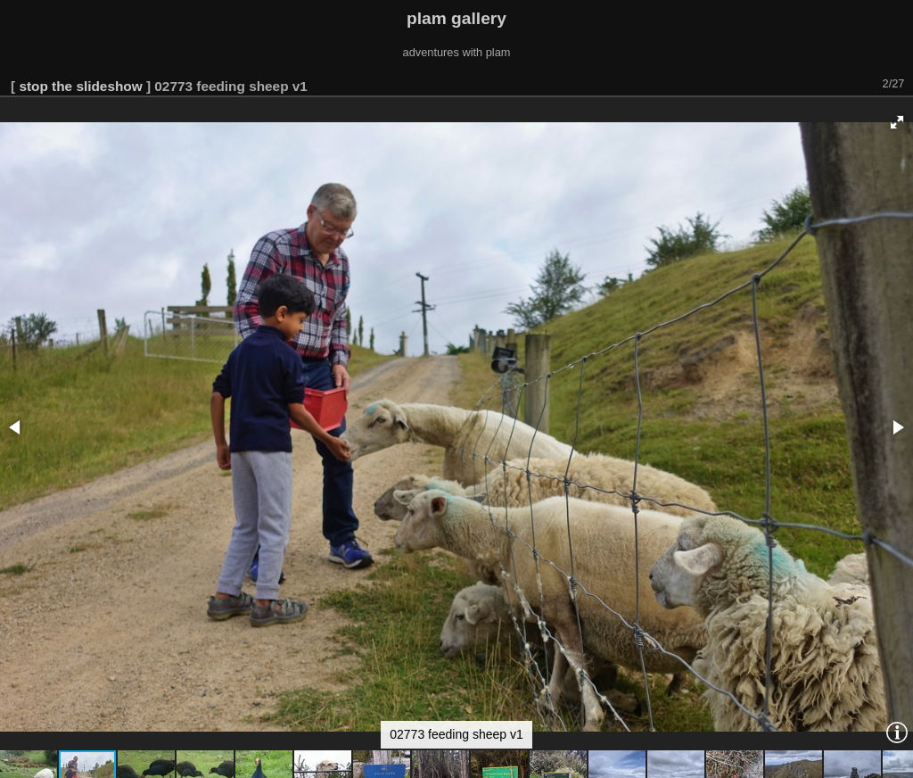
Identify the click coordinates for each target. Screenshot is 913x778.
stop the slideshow (80, 86)
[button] (897, 122)
